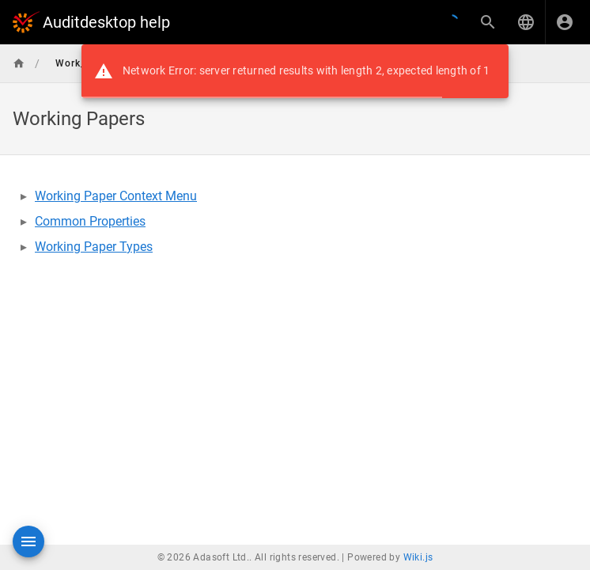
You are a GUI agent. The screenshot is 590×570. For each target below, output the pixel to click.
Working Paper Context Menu (116, 195)
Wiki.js (418, 557)
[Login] (565, 22)
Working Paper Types (94, 246)
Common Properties (90, 221)
